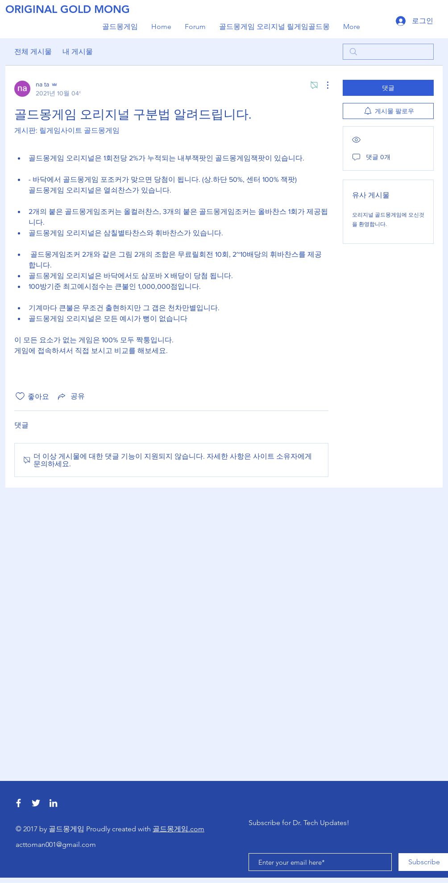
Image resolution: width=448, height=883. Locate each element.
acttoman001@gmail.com (56, 844)
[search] (388, 52)
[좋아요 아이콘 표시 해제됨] (20, 396)
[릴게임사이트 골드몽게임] (35, 803)
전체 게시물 (33, 51)
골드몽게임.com (178, 829)
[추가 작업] (323, 85)
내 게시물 (77, 51)
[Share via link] (70, 396)
